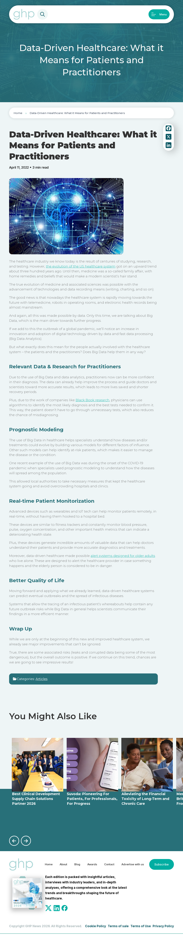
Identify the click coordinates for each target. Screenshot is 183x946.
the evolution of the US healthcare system (80, 266)
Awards (89, 862)
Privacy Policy (163, 938)
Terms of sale (118, 938)
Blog (73, 862)
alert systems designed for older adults (123, 556)
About (58, 862)
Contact (107, 862)
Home (18, 113)
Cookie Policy (95, 938)
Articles (42, 679)
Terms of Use (140, 938)
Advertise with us (133, 862)
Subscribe (50, 877)
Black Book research (92, 400)
